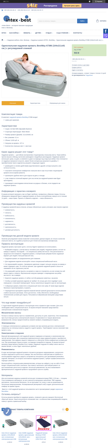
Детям (38, 33)
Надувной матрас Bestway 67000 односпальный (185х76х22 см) (42, 436)
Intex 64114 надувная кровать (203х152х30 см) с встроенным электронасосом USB (60, 436)
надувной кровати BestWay (19, 117)
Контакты (77, 33)
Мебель (27, 33)
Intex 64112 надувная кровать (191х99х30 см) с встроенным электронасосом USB (9, 436)
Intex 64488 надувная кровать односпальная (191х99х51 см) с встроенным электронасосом (26, 437)
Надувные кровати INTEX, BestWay (43, 40)
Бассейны (14, 33)
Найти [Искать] (82, 21)
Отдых (49, 33)
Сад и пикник (62, 33)
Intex (4, 33)
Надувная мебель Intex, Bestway (18, 40)
